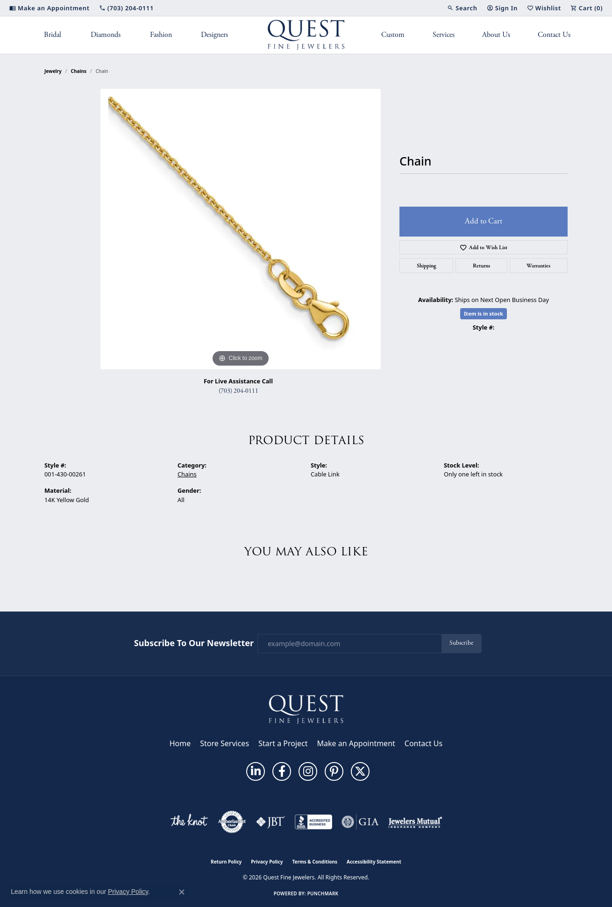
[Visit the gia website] (360, 822)
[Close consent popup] (182, 892)
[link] (49, 8)
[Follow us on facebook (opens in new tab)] (281, 771)
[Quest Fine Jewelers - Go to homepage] (306, 709)
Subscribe (461, 643)
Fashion (161, 35)
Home (180, 743)
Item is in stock (483, 313)
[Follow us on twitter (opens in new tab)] (360, 771)
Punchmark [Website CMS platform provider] (323, 893)
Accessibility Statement (374, 861)
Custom (393, 35)
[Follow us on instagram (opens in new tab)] (308, 771)
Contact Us (554, 35)
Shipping (426, 265)
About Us (496, 35)
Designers (214, 35)
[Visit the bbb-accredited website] (313, 822)
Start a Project (282, 743)
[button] (462, 8)
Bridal (52, 35)
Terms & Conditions (314, 861)
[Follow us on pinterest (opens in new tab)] (334, 771)
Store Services (224, 743)
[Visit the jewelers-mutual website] (415, 822)
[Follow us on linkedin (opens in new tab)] (255, 771)
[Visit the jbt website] (270, 822)
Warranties (538, 265)
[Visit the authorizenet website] (232, 822)
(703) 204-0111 (238, 391)
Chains (78, 71)
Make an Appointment (356, 743)
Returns (481, 265)
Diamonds (106, 35)
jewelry (53, 71)
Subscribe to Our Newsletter (194, 643)
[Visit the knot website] (189, 822)
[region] (240, 229)
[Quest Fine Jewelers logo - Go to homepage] (306, 35)
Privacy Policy (267, 861)
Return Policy (226, 861)
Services (444, 35)
